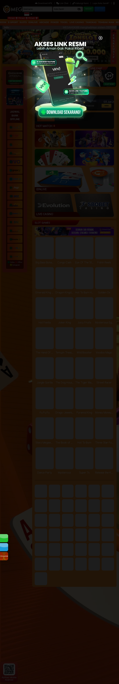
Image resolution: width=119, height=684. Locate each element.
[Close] (100, 38)
